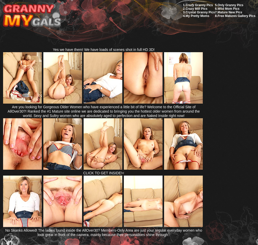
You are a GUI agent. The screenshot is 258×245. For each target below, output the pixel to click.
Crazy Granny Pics (199, 5)
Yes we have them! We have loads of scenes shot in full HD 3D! (104, 50)
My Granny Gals (32, 16)
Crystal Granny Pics (200, 12)
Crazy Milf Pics (196, 9)
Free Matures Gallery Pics (236, 16)
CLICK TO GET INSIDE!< (103, 173)
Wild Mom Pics (228, 9)
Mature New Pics (229, 12)
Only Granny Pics (230, 5)
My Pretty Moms (197, 16)
